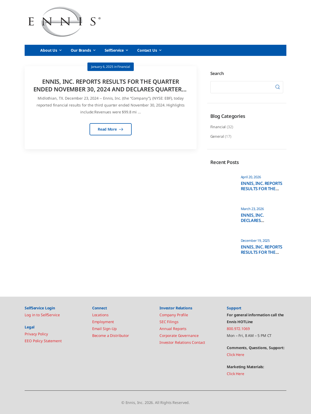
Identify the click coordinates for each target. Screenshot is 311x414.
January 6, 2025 (102, 66)
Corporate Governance (179, 335)
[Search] (277, 87)
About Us (48, 50)
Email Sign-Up (104, 328)
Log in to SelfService (42, 314)
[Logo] (64, 22)
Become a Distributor (110, 335)
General (217, 136)
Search (217, 73)
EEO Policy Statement (43, 340)
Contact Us (147, 50)
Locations (100, 314)
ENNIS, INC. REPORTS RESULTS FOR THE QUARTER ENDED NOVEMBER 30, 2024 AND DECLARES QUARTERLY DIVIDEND (110, 88)
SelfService (114, 50)
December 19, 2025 (255, 240)
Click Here (235, 354)
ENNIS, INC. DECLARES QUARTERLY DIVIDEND (252, 223)
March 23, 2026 (252, 209)
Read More (108, 129)
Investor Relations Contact (182, 342)
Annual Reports (172, 328)
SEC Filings (168, 321)
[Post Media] (222, 184)
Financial (218, 126)
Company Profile (173, 314)
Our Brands (81, 50)
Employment (103, 321)
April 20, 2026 (251, 177)
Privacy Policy (36, 333)
